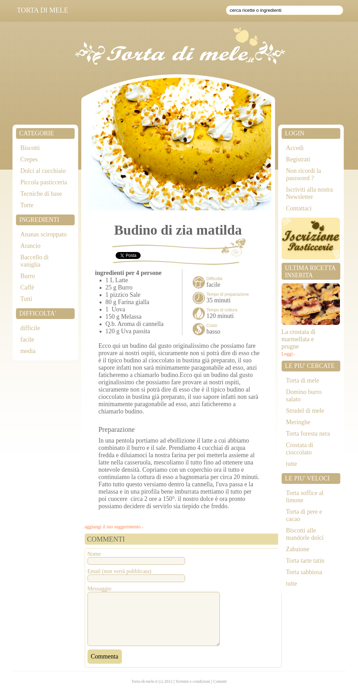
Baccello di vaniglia (34, 261)
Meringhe (298, 422)
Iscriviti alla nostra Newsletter (309, 193)
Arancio (30, 245)
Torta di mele (302, 380)
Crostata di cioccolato (300, 449)
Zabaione (297, 549)
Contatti (220, 681)
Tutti (26, 298)
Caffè (27, 287)
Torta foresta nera (308, 433)
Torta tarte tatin (305, 560)
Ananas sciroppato (43, 234)
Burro (27, 275)
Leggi (287, 353)
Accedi (295, 147)
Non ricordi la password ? (303, 174)
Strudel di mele (305, 410)
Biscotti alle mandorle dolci (305, 534)
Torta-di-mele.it (144, 681)
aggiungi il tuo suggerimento (113, 526)
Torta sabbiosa (304, 572)
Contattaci (299, 208)
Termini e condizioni (193, 681)
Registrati (298, 159)
